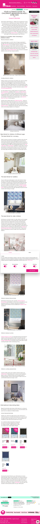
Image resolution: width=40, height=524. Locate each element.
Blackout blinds (6, 44)
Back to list (34, 11)
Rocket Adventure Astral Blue (4, 465)
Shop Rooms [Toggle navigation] (34, 6)
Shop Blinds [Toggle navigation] (13, 6)
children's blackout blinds (11, 49)
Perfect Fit (24, 96)
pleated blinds (5, 91)
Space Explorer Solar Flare (21, 441)
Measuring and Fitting (34, 520)
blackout (17, 91)
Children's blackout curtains (6, 336)
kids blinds (17, 482)
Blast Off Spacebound (12, 441)
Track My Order (24, 519)
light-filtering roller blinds (6, 228)
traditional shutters (18, 100)
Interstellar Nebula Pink (4, 441)
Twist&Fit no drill (23, 304)
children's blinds (14, 32)
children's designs (22, 185)
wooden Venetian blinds (6, 340)
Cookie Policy (29, 260)
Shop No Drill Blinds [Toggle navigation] (21, 6)
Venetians (24, 226)
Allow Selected (32, 270)
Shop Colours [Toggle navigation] (28, 6)
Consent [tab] (10, 252)
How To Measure (24, 522)
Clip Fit (7, 98)
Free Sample (4, 447)
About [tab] (30, 252)
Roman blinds (10, 145)
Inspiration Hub (24, 520)
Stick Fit (2, 98)
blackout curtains (4, 105)
